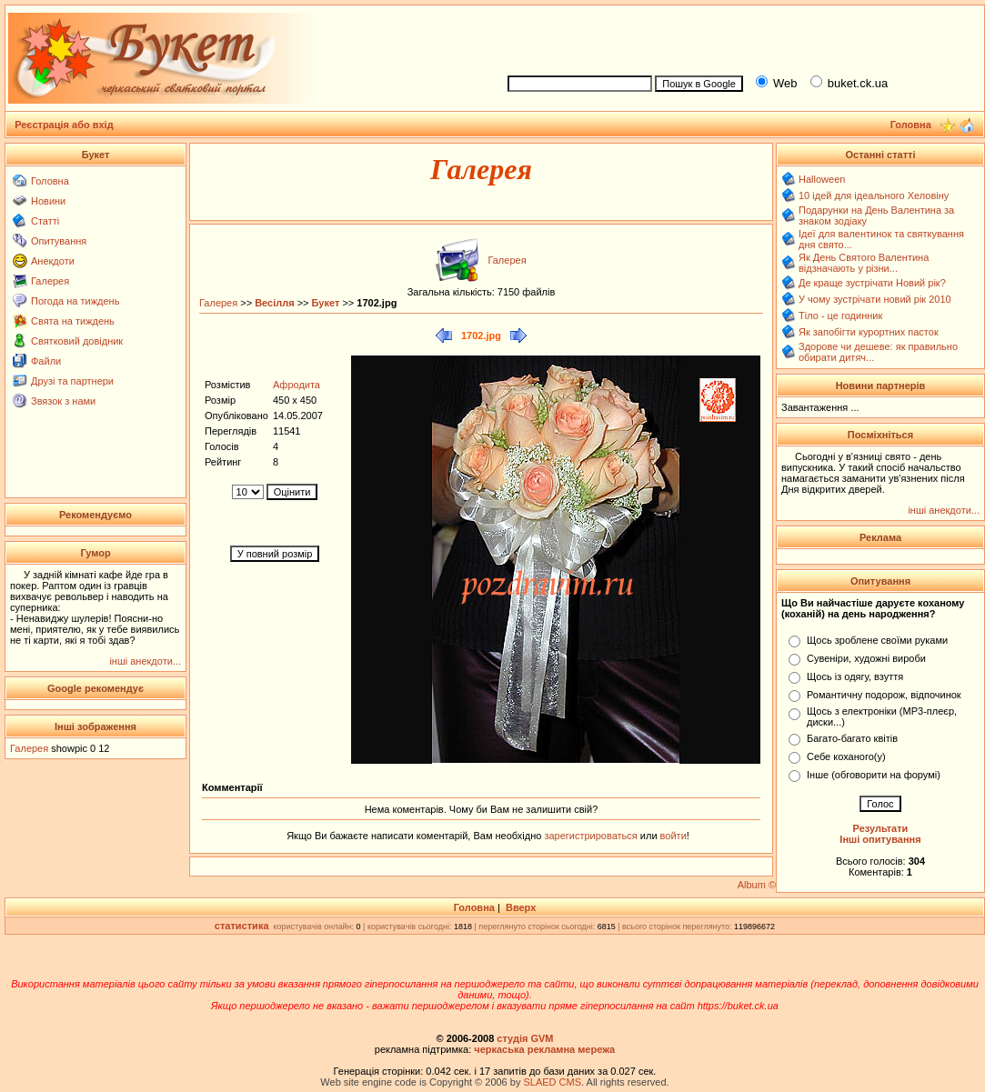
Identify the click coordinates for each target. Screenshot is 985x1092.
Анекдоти (53, 260)
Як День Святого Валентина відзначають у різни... (864, 263)
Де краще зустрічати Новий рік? (872, 282)
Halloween (822, 179)
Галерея (50, 281)
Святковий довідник (77, 341)
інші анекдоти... (145, 661)
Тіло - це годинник (840, 315)
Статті (45, 220)
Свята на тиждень (73, 321)
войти (672, 835)
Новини (48, 200)
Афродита (296, 384)
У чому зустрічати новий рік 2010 (875, 299)
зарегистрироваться (591, 835)
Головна (50, 180)
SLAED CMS (552, 1082)
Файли (46, 361)
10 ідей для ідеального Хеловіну (874, 195)
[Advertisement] (738, 37)
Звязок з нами (63, 401)
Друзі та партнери (72, 381)
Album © (757, 884)
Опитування (58, 240)
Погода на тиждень (75, 301)
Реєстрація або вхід (64, 124)
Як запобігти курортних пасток (869, 331)
